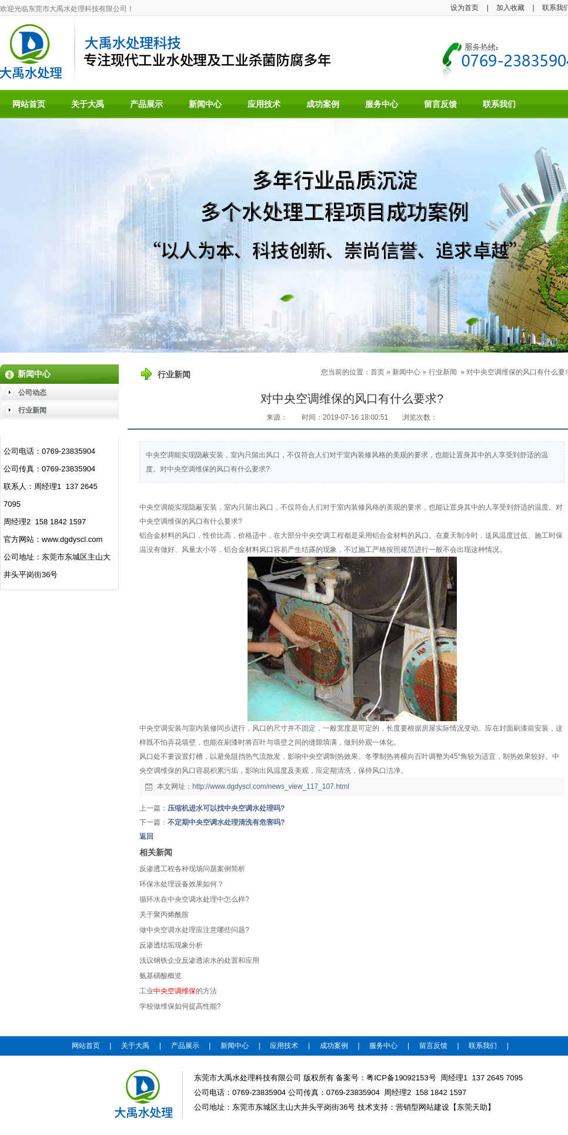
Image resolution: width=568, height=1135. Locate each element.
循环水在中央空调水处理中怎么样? (194, 899)
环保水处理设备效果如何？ (181, 884)
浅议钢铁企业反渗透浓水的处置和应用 (199, 960)
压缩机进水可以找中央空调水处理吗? (226, 808)
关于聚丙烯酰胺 (164, 914)
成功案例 (334, 1046)
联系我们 (483, 1046)
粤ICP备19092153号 (401, 1077)
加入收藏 (510, 8)
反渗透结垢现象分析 (171, 945)
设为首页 (464, 8)
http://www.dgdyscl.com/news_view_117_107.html (270, 786)
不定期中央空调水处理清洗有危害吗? (226, 822)
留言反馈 (433, 1046)
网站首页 (86, 1046)
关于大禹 (135, 1046)
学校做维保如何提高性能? (180, 1006)
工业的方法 (178, 991)
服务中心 (383, 1046)
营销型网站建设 (422, 1107)
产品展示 (185, 1046)
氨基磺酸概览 (160, 976)
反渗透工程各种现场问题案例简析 (192, 869)
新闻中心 (406, 372)
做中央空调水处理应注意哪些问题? (194, 930)
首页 (377, 372)
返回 (146, 836)
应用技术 (284, 1046)
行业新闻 (443, 372)
